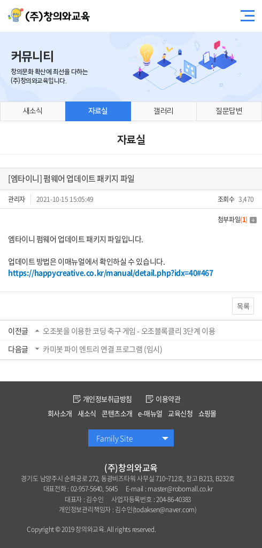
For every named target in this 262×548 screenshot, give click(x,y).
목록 (243, 306)
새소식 (87, 413)
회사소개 (60, 413)
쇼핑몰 (207, 413)
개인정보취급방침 (102, 399)
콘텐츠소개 (117, 413)
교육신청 (180, 413)
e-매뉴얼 (150, 413)
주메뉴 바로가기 (0, 0)
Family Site (114, 438)
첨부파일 (237, 219)
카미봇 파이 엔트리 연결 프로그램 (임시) (102, 348)
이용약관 (163, 399)
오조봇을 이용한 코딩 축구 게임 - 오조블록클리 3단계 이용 (129, 330)
